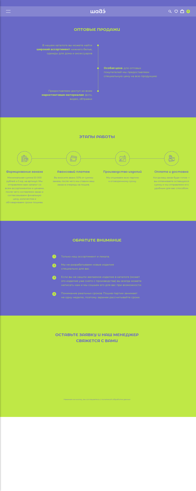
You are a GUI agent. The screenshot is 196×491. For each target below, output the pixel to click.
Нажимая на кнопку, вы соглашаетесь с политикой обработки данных (97, 399)
